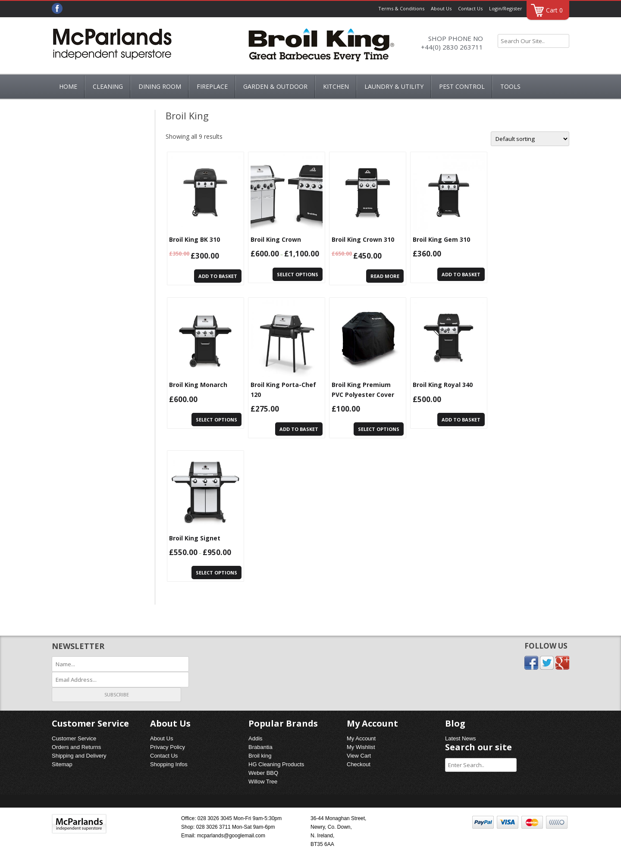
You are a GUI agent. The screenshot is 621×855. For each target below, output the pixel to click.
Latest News (460, 738)
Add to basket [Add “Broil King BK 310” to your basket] (217, 276)
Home (68, 86)
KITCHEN (336, 86)
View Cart (359, 755)
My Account (361, 738)
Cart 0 (554, 10)
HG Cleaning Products (276, 764)
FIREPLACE (212, 86)
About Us (441, 8)
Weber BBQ (263, 773)
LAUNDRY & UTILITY (393, 86)
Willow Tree (262, 781)
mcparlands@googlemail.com (231, 836)
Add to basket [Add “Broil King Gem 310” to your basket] (461, 274)
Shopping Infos (169, 764)
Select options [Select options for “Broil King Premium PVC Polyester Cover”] (378, 429)
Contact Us (470, 8)
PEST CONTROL (462, 86)
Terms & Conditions (401, 8)
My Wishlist (361, 747)
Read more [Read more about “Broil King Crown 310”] (384, 276)
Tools (510, 86)
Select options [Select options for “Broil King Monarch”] (216, 419)
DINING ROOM (159, 86)
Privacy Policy (167, 747)
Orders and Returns (76, 747)
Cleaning (108, 86)
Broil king (259, 755)
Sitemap (62, 764)
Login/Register (505, 8)
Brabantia (260, 747)
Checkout (358, 764)
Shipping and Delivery (79, 755)
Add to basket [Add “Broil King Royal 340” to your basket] (461, 419)
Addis (255, 738)
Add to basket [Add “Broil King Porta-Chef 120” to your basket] (298, 429)
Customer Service (74, 738)
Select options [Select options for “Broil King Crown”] (297, 274)
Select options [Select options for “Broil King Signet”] (216, 572)
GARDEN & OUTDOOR (275, 86)
